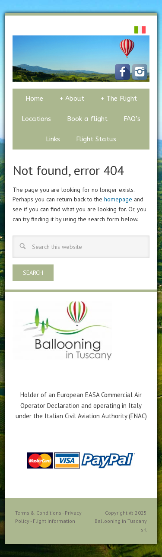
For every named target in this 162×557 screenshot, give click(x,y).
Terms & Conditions (38, 512)
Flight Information (54, 521)
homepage (118, 199)
